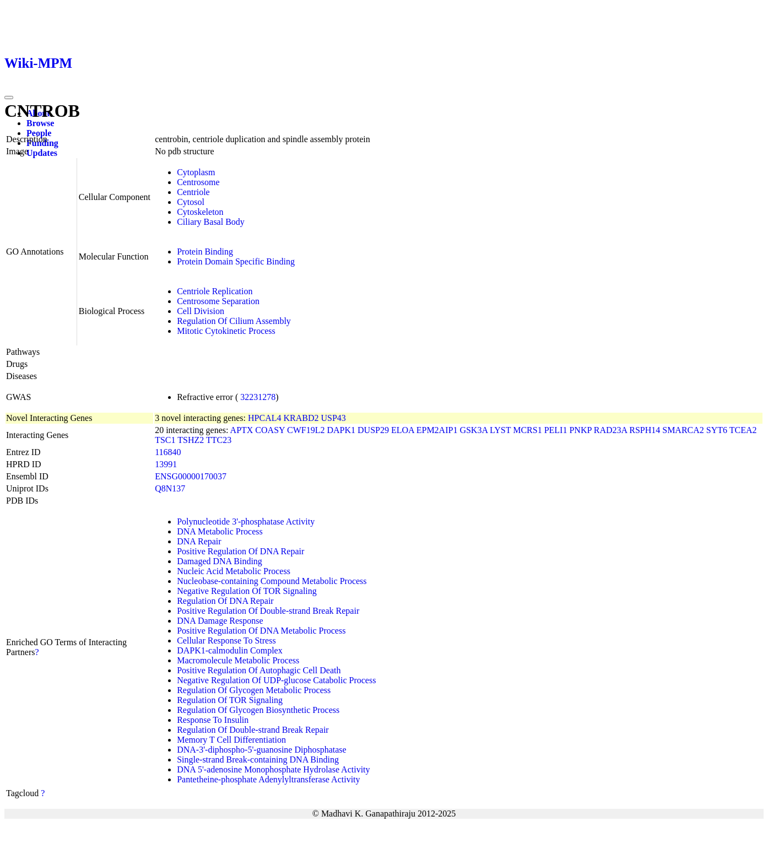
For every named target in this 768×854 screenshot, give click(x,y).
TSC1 (165, 440)
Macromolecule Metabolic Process (238, 660)
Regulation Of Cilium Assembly (234, 321)
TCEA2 (743, 430)
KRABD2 (300, 418)
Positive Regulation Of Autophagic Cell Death (258, 670)
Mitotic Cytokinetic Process (226, 331)
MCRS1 (527, 430)
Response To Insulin (212, 720)
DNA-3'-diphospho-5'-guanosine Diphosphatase (262, 749)
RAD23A (610, 430)
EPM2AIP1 (437, 430)
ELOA (402, 430)
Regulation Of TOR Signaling (230, 700)
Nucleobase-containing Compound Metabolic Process (271, 581)
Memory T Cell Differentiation (231, 739)
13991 (166, 464)
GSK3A (473, 430)
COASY (270, 430)
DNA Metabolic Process (220, 531)
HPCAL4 (264, 418)
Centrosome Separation (218, 301)
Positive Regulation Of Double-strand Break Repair (268, 610)
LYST (500, 430)
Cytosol (190, 202)
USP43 (333, 418)
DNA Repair (199, 541)
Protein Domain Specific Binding (236, 261)
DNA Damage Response (220, 620)
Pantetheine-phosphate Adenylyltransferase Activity (268, 779)
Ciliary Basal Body (211, 221)
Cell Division (200, 311)
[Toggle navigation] (8, 97)
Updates (41, 153)
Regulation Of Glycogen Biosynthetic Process (258, 710)
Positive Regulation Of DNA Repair (240, 551)
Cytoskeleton (200, 212)
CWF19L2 (305, 430)
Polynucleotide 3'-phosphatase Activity (246, 521)
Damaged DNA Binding (219, 561)
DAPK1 (341, 430)
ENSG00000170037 (190, 476)
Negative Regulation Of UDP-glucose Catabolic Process (276, 680)
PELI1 (555, 430)
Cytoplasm (196, 172)
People (38, 133)
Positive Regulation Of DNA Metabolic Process (261, 630)
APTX (241, 430)
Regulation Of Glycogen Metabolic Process (254, 690)
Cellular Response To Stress (226, 640)
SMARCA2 (683, 430)
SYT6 (716, 430)
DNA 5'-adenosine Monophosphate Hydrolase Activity (273, 769)
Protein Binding (205, 251)
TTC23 (218, 440)
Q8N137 (170, 488)
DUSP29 (373, 430)
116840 (168, 452)
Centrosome (198, 182)
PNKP (580, 430)
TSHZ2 (190, 440)
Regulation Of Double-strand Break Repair (252, 729)
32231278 (257, 397)
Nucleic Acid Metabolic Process (233, 571)
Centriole (193, 192)
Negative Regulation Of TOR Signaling (247, 591)
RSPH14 (644, 430)
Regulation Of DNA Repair (225, 601)
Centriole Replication (214, 291)
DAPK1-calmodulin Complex (230, 650)
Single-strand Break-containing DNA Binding (258, 759)
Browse (40, 123)
